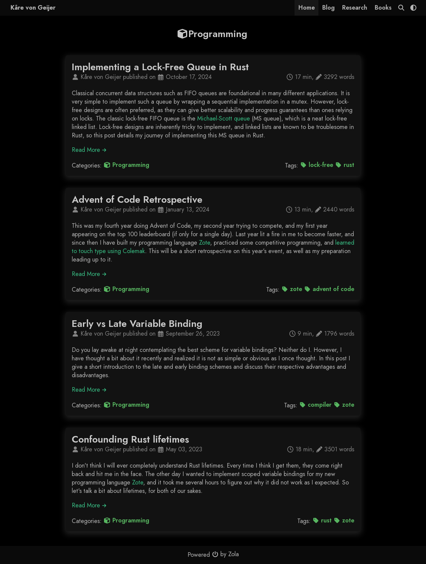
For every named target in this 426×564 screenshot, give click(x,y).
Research (354, 7)
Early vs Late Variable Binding (137, 324)
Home (306, 7)
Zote (204, 242)
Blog (328, 7)
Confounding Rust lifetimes (130, 439)
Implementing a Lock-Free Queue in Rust (160, 67)
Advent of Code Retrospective (137, 199)
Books (383, 7)
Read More (89, 150)
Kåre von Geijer (33, 7)
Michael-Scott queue (223, 118)
